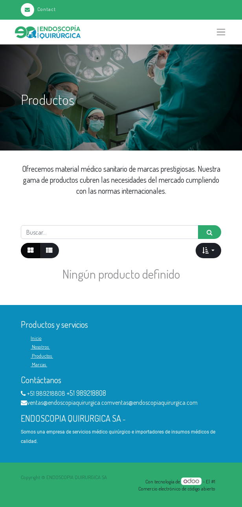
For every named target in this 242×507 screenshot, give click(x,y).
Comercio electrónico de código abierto (176, 488)
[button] (208, 250)
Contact (38, 9)
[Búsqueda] (209, 232)
